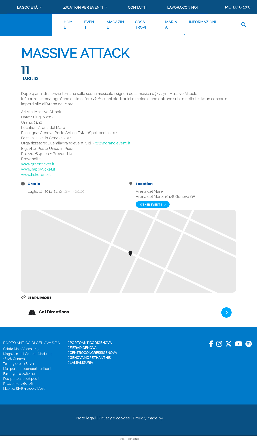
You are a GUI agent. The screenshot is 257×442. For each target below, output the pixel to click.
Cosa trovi (140, 24)
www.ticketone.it (36, 174)
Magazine (115, 24)
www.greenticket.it (37, 164)
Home (68, 24)
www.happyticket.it (38, 169)
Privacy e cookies (114, 418)
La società (27, 7)
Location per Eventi (82, 7)
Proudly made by (155, 418)
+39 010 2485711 (21, 364)
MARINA (171, 24)
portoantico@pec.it (24, 379)
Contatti (137, 7)
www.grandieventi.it (112, 143)
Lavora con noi (182, 7)
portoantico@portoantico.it (30, 369)
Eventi (89, 24)
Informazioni (202, 22)
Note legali (86, 418)
